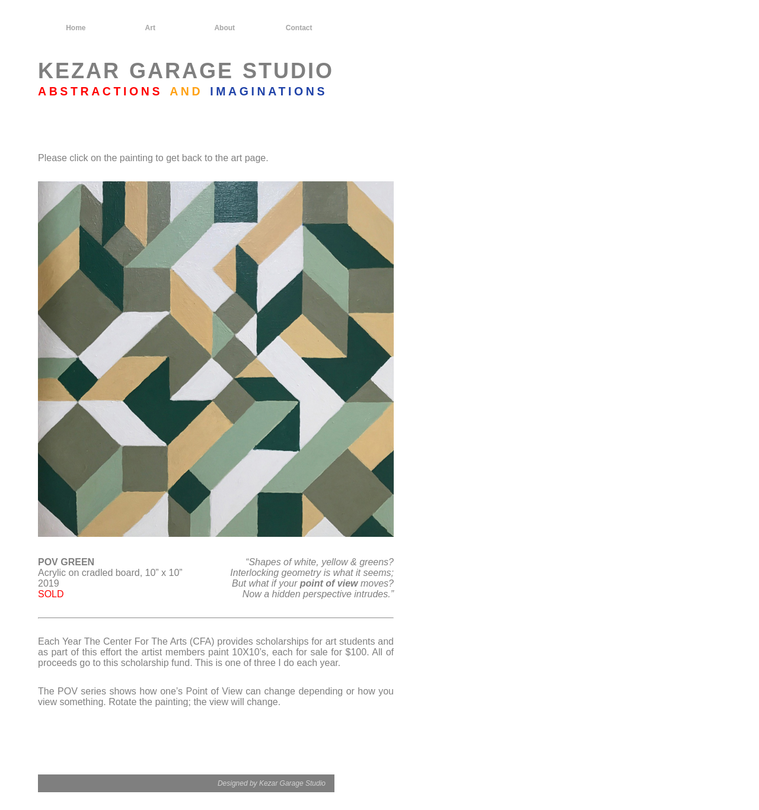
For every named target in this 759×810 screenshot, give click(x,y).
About (224, 28)
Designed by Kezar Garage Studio (272, 783)
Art (150, 28)
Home (75, 28)
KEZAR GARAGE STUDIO (186, 71)
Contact (299, 28)
